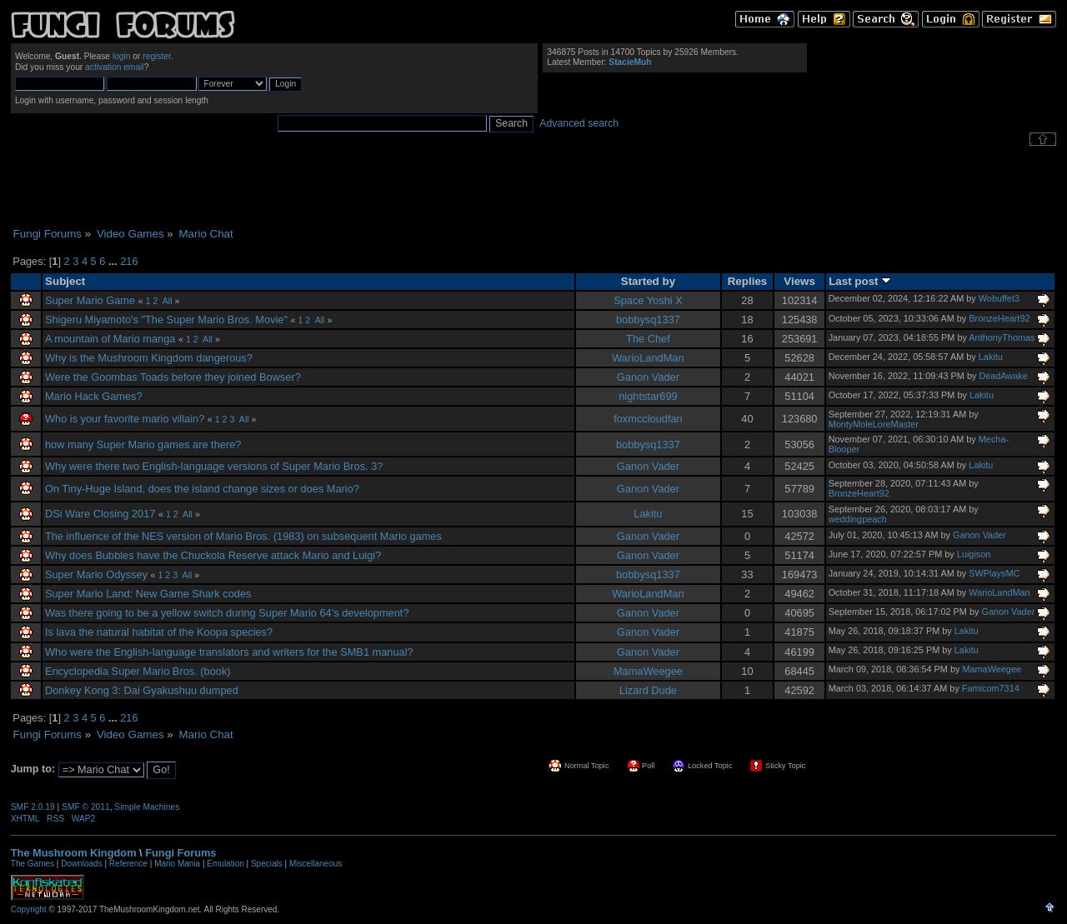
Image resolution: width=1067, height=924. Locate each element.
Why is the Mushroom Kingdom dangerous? (149, 358)
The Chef (648, 338)
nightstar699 (648, 396)
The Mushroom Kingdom (74, 853)
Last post (860, 281)
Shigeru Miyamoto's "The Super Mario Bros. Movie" (166, 319)
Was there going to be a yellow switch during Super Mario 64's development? (227, 613)
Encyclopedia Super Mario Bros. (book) (138, 671)
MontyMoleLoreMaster (874, 424)
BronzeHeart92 (999, 318)
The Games (32, 863)
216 (129, 261)
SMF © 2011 (86, 807)
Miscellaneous (315, 863)
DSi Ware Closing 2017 (100, 513)
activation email (114, 67)
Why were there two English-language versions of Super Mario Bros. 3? (214, 466)
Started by (648, 281)
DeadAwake (1003, 376)
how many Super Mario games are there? (143, 444)
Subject (65, 281)
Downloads (81, 863)
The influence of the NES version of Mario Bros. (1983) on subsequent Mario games (243, 536)
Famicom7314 (990, 688)
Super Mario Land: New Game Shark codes (148, 593)
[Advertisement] (533, 186)
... (114, 261)
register (157, 56)
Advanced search (579, 123)
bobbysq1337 (648, 319)
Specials (267, 863)
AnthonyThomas (1001, 337)
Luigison (974, 554)
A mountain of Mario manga (110, 338)
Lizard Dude (648, 690)
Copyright (29, 909)
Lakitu (991, 357)
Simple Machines (146, 807)
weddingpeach (858, 519)
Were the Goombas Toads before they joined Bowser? (173, 377)
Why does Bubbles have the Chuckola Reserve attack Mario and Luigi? (213, 555)
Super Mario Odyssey (98, 574)
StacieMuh (630, 62)
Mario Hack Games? (94, 396)
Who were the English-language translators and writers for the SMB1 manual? (229, 652)
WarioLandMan (648, 358)
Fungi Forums (180, 853)
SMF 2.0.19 (33, 807)
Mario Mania (177, 863)
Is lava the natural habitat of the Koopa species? (159, 632)
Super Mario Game (90, 300)
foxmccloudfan (648, 418)
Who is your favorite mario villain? (124, 418)
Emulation (225, 863)
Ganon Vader (648, 377)
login (122, 56)
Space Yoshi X (648, 300)
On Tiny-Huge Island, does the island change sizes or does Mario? (202, 488)
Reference (128, 863)
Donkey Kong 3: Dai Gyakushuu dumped (141, 690)
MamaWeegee (648, 671)
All (168, 301)
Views (799, 281)
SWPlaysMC (994, 573)
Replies (748, 281)
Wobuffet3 (999, 298)
